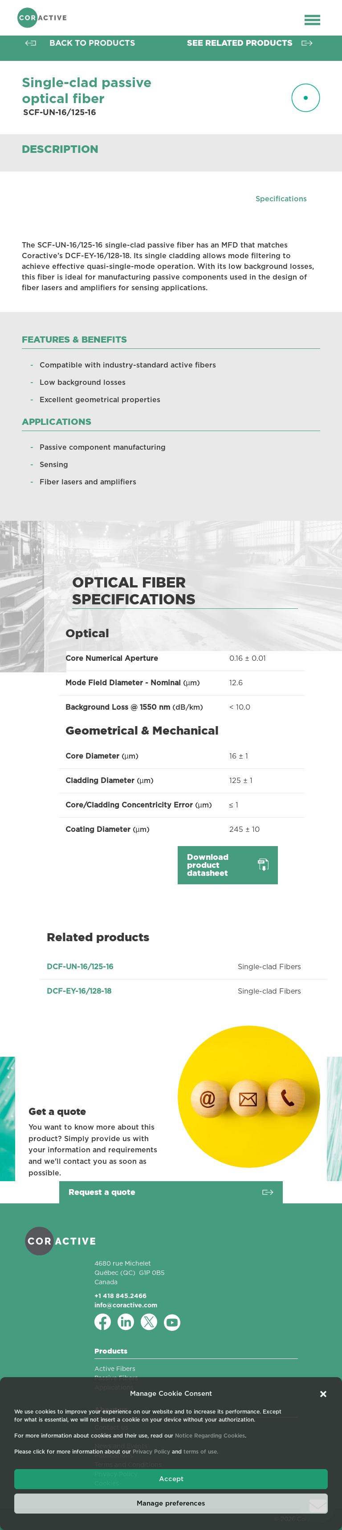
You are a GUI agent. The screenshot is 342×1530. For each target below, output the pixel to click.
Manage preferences (171, 1503)
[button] (323, 1394)
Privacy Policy (151, 1451)
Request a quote (102, 1192)
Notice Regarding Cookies (210, 1435)
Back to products (92, 43)
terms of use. (200, 1451)
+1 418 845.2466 (120, 1295)
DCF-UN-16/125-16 (80, 967)
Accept (171, 1479)
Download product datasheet (207, 865)
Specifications (281, 199)
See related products (240, 42)
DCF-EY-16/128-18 (79, 991)
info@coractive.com (125, 1305)
